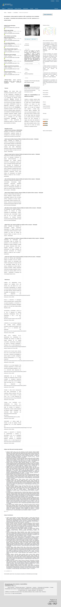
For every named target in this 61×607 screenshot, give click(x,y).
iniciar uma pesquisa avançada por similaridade (21, 573)
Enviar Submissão (48, 14)
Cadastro (52, 0)
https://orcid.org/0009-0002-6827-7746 (11, 63)
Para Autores (45, 94)
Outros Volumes (18, 8)
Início (5, 12)
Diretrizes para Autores (20, 587)
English (44, 104)
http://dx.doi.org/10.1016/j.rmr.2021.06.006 (12, 318)
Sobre (3, 8)
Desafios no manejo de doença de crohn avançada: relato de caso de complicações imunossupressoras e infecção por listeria (22, 526)
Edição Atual (28, 587)
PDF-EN (28, 39)
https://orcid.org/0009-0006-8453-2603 (11, 40)
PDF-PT (35, 39)
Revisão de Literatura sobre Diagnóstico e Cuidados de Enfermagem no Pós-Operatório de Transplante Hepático (22, 495)
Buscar (36, 8)
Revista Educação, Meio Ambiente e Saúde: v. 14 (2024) (17, 473)
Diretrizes (44, 591)
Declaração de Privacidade (43, 587)
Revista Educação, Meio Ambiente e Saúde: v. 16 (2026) (26, 539)
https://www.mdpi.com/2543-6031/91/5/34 (12, 441)
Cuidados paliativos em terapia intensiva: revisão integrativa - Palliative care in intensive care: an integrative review (22, 465)
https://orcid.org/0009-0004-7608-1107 (11, 46)
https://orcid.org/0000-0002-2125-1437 (11, 74)
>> (7, 511)
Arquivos (9, 12)
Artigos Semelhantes (8, 515)
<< (4, 571)
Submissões (25, 8)
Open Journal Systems (47, 130)
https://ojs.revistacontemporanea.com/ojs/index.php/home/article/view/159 (18, 360)
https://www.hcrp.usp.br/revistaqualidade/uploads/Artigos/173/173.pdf (17, 427)
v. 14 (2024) (15, 12)
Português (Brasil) (46, 107)
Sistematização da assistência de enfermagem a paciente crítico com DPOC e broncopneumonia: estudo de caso (22, 460)
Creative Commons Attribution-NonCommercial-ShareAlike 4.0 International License (32, 90)
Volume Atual (10, 8)
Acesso (57, 0)
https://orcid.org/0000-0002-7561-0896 (11, 57)
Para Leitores (45, 92)
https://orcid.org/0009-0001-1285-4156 (11, 27)
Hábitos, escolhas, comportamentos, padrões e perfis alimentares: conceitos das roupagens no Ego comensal (22, 529)
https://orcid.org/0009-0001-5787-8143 (11, 51)
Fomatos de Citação (29, 63)
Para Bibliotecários (46, 96)
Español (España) (46, 106)
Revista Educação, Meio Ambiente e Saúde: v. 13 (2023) (22, 457)
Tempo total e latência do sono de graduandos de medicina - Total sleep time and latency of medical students (22, 483)
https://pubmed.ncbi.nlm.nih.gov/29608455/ (12, 397)
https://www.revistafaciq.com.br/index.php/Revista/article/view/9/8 (17, 295)
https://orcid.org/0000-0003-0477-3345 (11, 68)
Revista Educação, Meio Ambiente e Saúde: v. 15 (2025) (24, 461)
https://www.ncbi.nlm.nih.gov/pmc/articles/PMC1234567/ (15, 331)
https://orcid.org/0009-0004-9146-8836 (11, 33)
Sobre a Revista (11, 587)
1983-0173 (14, 585)
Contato (31, 8)
